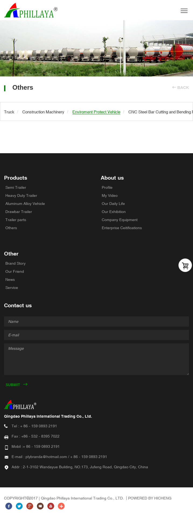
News (10, 279)
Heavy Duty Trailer (21, 195)
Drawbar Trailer (18, 211)
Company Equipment (120, 220)
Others (11, 228)
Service (11, 287)
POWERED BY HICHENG (149, 498)
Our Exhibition (114, 211)
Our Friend (14, 271)
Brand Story (15, 263)
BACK (183, 87)
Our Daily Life (113, 203)
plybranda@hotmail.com (46, 457)
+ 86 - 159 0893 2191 (38, 426)
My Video (110, 195)
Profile (107, 187)
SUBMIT (13, 385)
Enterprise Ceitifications (122, 228)
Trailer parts (15, 220)
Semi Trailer (15, 187)
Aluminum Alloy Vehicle (25, 203)
